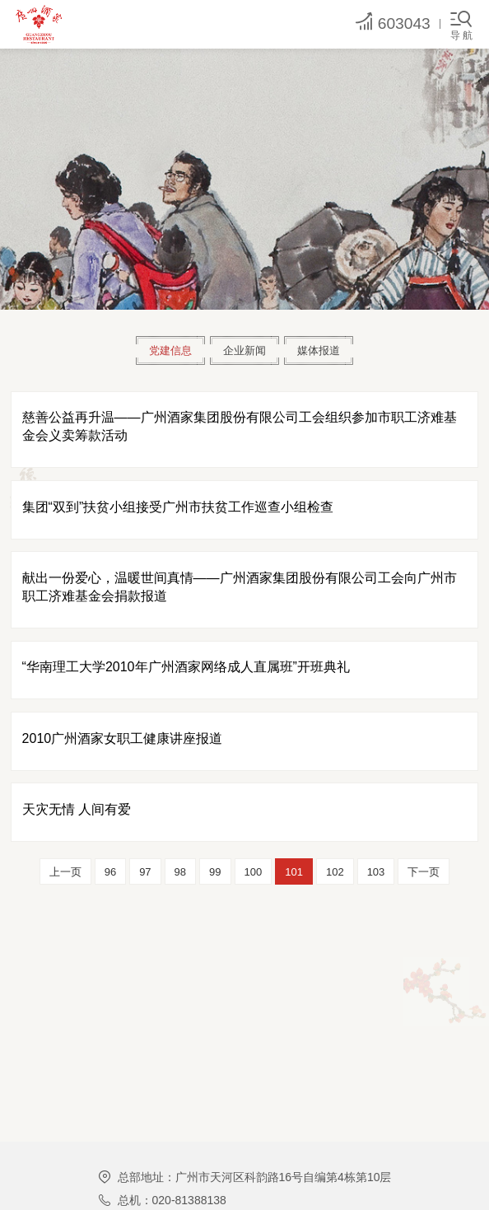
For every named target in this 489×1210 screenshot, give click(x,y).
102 (335, 872)
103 (376, 872)
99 (215, 872)
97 (145, 872)
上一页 (65, 872)
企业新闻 (244, 350)
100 (253, 872)
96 (110, 872)
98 (180, 872)
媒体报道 (318, 350)
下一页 (424, 872)
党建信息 (170, 350)
